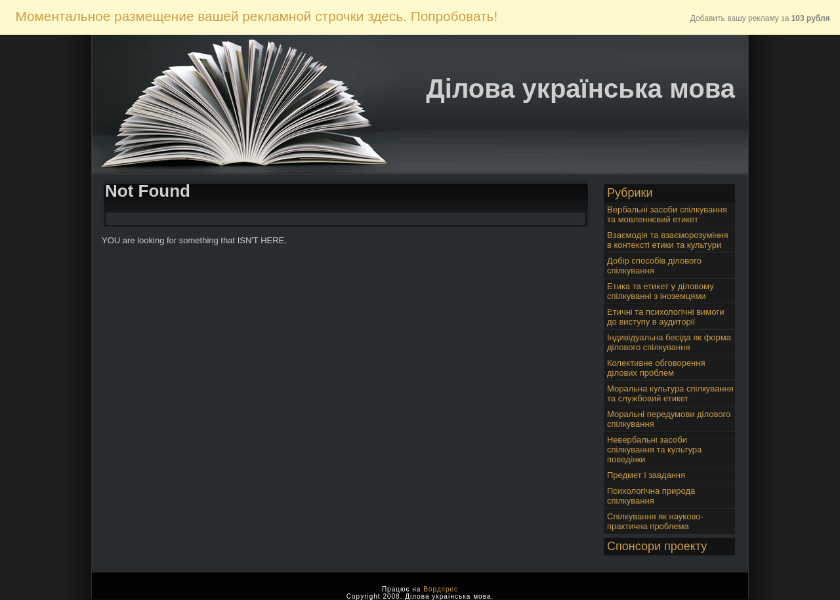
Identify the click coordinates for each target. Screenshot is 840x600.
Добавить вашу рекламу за (760, 18)
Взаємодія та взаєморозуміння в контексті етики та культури (667, 240)
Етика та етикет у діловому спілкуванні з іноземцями (660, 291)
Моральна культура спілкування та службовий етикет (670, 393)
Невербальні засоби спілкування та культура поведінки (654, 449)
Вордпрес (440, 589)
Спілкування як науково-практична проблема (655, 521)
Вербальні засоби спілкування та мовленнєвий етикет (667, 214)
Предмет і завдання (646, 475)
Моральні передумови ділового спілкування (668, 419)
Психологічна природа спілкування (651, 496)
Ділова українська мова (580, 88)
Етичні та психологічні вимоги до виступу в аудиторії (665, 317)
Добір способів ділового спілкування (654, 265)
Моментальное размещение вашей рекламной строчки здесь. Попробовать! (256, 16)
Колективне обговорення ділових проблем (656, 368)
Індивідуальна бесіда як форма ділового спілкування (669, 342)
